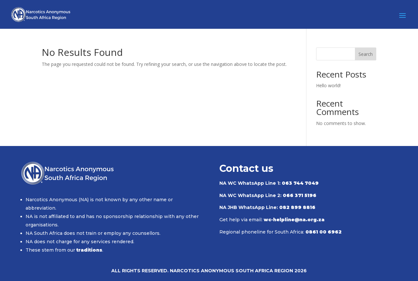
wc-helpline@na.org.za (294, 220)
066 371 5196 (299, 195)
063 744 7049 (300, 183)
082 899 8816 (297, 207)
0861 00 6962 (323, 232)
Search (365, 54)
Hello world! (328, 85)
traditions (89, 250)
